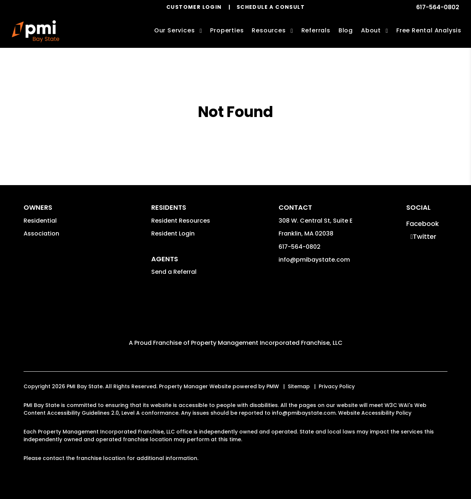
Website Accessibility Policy (374, 413)
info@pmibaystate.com (314, 259)
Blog (346, 30)
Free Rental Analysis (428, 30)
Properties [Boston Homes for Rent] (227, 30)
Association (41, 233)
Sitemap (299, 386)
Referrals (315, 30)
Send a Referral (173, 272)
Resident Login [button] (173, 233)
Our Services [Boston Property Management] (174, 30)
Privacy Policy (337, 386)
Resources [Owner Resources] (269, 30)
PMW (272, 386)
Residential (40, 220)
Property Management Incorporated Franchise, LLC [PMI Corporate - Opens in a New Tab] (267, 343)
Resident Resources (180, 220)
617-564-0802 (437, 7)
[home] (35, 31)
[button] (422, 223)
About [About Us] (371, 30)
